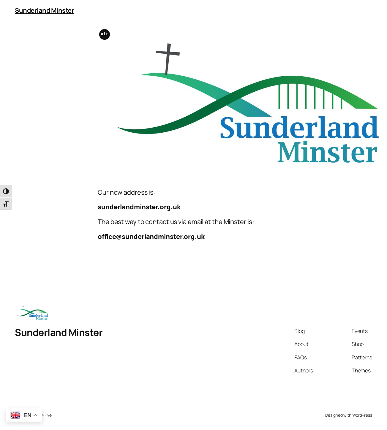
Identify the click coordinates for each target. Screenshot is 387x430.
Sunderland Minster (44, 10)
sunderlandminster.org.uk (139, 206)
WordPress (362, 415)
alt (104, 34)
